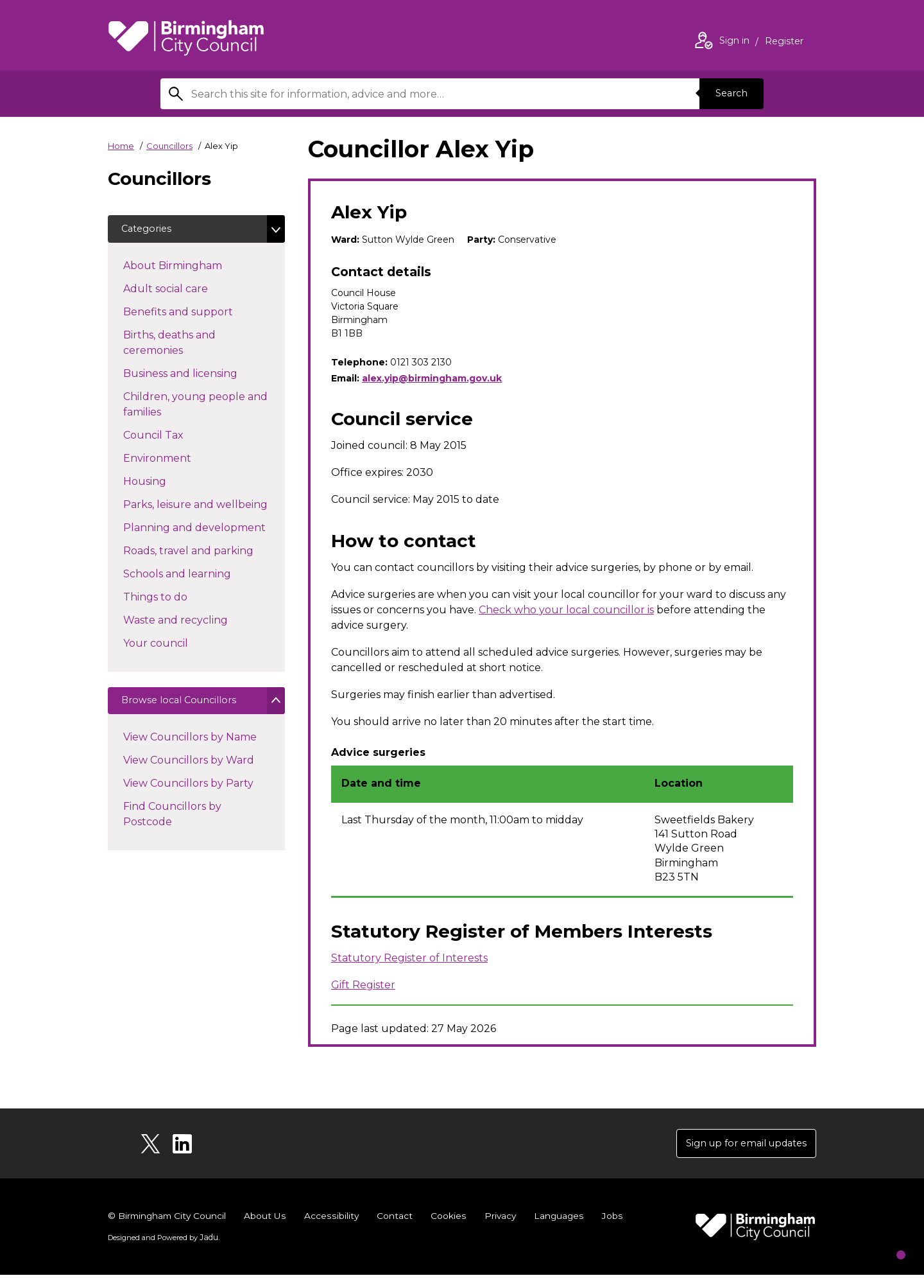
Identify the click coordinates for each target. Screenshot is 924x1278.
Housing (167, 484)
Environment (180, 460)
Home (121, 146)
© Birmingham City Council (169, 1219)
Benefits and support (200, 314)
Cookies (450, 1219)
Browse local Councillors (186, 705)
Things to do (178, 599)
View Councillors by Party (188, 790)
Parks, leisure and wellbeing (204, 507)
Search (728, 93)
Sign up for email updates (738, 1145)
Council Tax (176, 437)
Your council (178, 645)
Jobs (616, 1219)
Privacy (502, 1219)
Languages (562, 1219)
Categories (150, 230)
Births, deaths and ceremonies (175, 346)
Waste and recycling (198, 622)
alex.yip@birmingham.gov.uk (432, 378)
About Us (268, 1219)
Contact (397, 1219)
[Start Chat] (887, 1241)
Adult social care (188, 291)
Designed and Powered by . (162, 1240)
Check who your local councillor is (566, 610)
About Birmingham (195, 268)
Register (784, 42)
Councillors (169, 146)
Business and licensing (203, 376)
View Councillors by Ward (188, 767)
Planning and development (204, 530)
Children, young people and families (195, 407)
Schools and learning (200, 576)
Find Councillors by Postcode (172, 821)
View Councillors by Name (190, 744)
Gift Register (363, 985)
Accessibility (334, 1219)
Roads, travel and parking (204, 553)
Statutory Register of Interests (409, 958)
